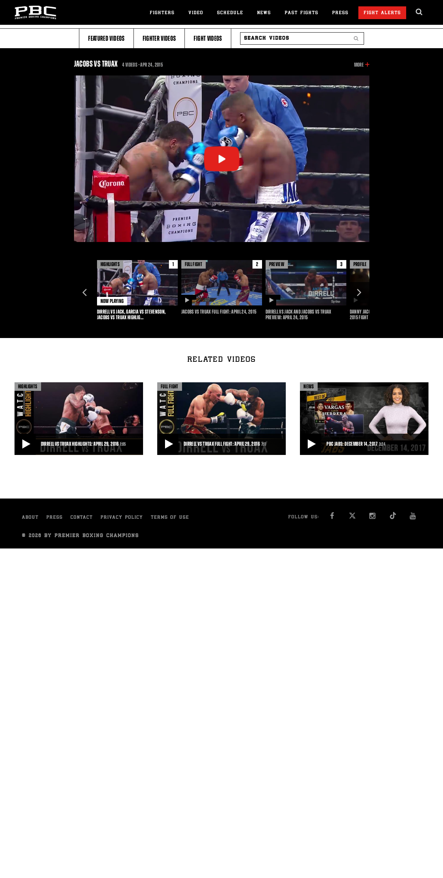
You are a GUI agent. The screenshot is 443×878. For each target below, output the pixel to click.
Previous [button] (84, 292)
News (264, 13)
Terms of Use (170, 517)
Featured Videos (106, 38)
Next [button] (358, 292)
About (30, 517)
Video (195, 13)
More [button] (359, 65)
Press (340, 13)
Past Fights (301, 13)
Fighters (162, 13)
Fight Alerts (382, 13)
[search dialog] (419, 12)
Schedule (230, 13)
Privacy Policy (122, 517)
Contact (81, 517)
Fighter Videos (159, 38)
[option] (137, 290)
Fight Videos (208, 38)
